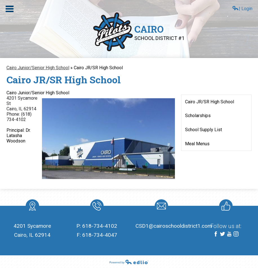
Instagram (236, 234)
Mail (160, 207)
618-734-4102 (99, 226)
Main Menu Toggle (10, 9)
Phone (96, 207)
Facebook (215, 234)
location (32, 207)
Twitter (222, 234)
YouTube (229, 234)
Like (224, 207)
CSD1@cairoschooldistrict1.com (173, 226)
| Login (242, 8)
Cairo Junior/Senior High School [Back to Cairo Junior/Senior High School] (37, 67)
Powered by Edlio (129, 262)
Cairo (159, 32)
